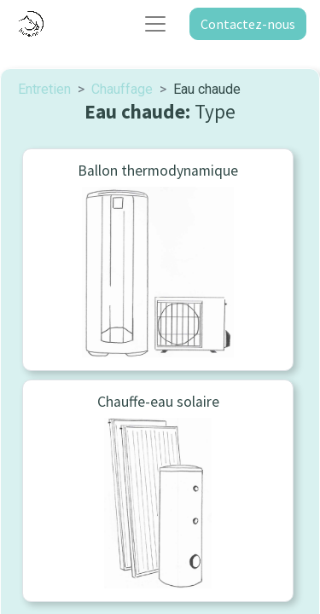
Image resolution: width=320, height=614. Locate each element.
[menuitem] (158, 259)
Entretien (44, 89)
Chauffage (122, 89)
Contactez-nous (248, 23)
